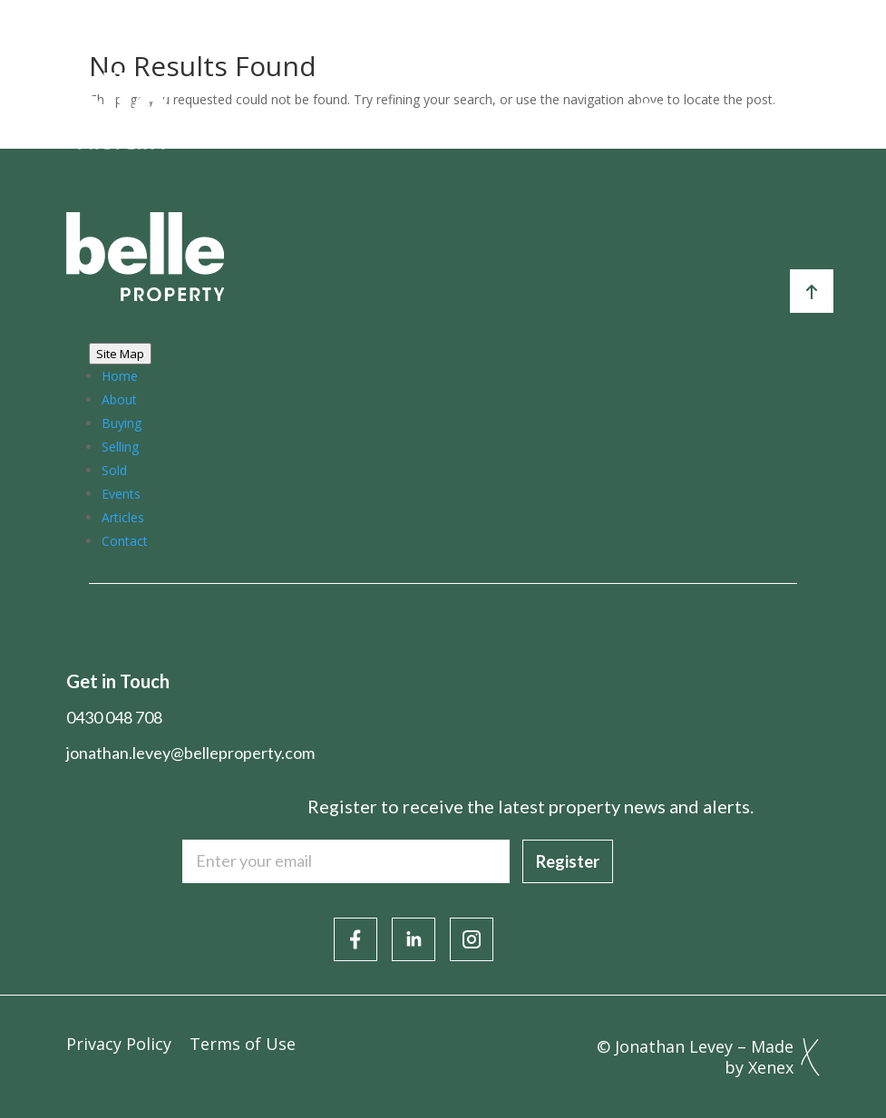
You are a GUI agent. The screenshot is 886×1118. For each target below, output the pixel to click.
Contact (125, 540)
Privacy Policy (118, 1044)
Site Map (120, 353)
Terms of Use (243, 1044)
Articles (123, 517)
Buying (121, 423)
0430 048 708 (114, 717)
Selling (120, 446)
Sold (114, 470)
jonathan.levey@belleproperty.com (190, 753)
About (119, 399)
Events (121, 493)
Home (120, 375)
